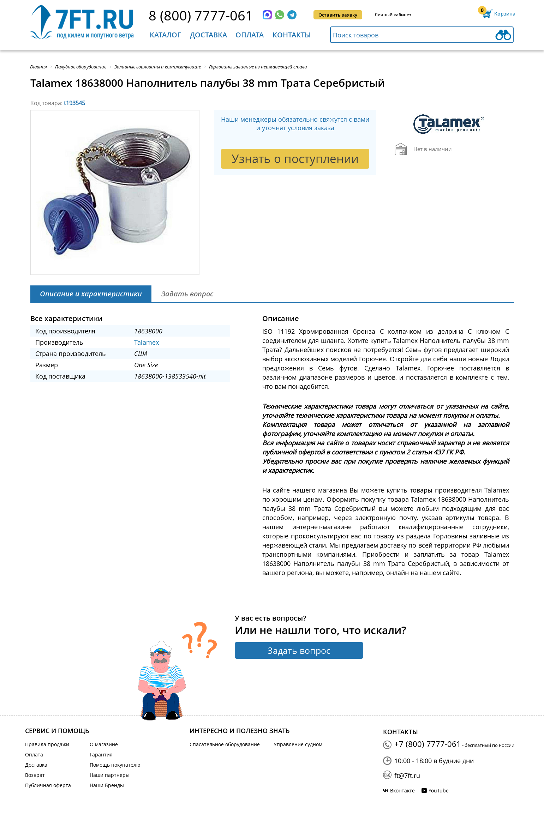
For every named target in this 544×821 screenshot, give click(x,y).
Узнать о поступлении (295, 159)
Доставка (208, 35)
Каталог (165, 35)
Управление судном (298, 744)
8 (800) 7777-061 (201, 15)
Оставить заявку (337, 15)
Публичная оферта (48, 785)
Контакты (292, 35)
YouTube (439, 790)
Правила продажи (47, 744)
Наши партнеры (110, 775)
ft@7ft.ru (407, 775)
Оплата (249, 35)
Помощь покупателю (115, 764)
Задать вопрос (299, 650)
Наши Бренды (107, 785)
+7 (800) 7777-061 (427, 743)
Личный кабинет (393, 15)
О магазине (104, 744)
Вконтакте (402, 790)
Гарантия (101, 754)
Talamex (146, 342)
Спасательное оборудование (225, 744)
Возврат (35, 775)
